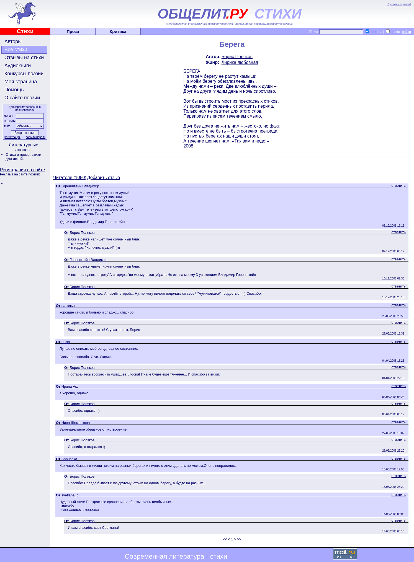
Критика (118, 31)
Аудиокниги (17, 65)
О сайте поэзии (22, 97)
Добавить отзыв (103, 177)
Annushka (69, 459)
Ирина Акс (70, 386)
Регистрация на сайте (22, 169)
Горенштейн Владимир (80, 186)
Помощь (14, 89)
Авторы (13, 41)
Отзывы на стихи (24, 57)
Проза (73, 31)
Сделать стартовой (399, 4)
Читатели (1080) (69, 177)
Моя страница (20, 81)
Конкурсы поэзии (23, 73)
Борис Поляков (237, 56)
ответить (398, 185)
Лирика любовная (240, 62)
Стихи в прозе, (19, 154)
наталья (68, 306)
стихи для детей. (23, 156)
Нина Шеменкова (75, 423)
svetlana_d (70, 495)
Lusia (65, 342)
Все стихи (15, 49)
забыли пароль (35, 137)
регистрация (12, 137)
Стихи (25, 31)
